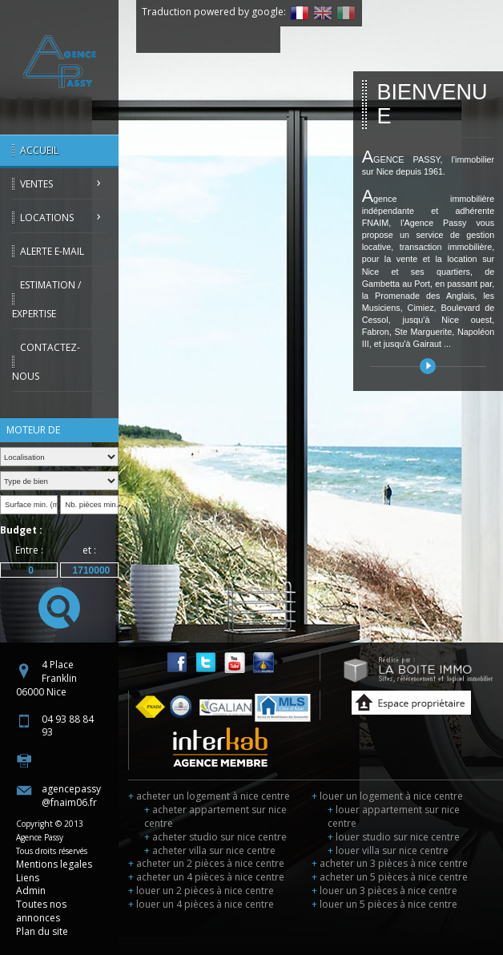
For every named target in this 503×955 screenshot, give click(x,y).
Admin (31, 890)
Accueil (39, 150)
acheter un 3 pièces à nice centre (390, 863)
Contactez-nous (46, 361)
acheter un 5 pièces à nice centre (390, 877)
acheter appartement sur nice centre (215, 816)
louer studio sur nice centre (394, 837)
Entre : (29, 550)
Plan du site (42, 931)
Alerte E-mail (52, 251)
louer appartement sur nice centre (394, 816)
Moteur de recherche (33, 432)
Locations (47, 217)
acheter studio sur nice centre (215, 837)
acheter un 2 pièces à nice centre (206, 863)
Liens (27, 877)
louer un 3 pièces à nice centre (384, 890)
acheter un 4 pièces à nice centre (206, 877)
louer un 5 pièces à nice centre (384, 904)
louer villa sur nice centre (388, 850)
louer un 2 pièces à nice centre (201, 890)
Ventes (36, 184)
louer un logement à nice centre (387, 796)
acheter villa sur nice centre (210, 850)
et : (89, 550)
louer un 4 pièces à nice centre (201, 904)
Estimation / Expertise (46, 299)
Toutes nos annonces (41, 911)
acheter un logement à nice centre (209, 796)
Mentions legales (54, 864)
